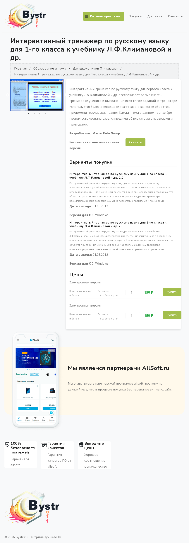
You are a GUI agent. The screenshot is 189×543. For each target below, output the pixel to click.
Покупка (135, 16)
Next (66, 95)
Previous (7, 95)
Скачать (135, 142)
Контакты (175, 16)
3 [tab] (40, 113)
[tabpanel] (36, 95)
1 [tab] (28, 113)
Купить (172, 292)
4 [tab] (45, 113)
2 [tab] (34, 113)
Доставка (154, 16)
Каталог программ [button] (105, 16)
